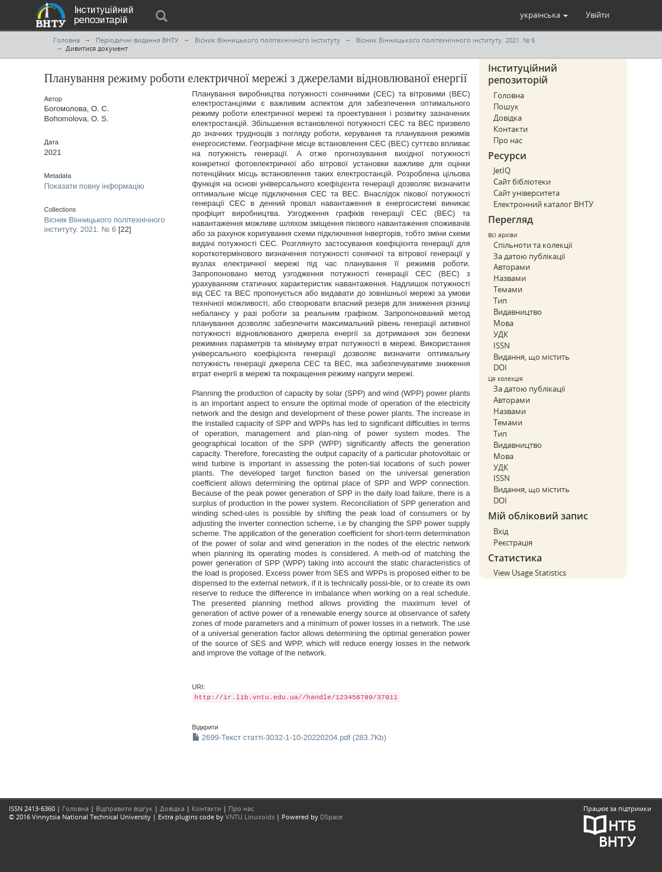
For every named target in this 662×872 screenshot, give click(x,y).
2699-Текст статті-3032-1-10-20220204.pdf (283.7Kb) (289, 737)
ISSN (501, 345)
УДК (500, 334)
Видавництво (517, 311)
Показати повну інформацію (94, 186)
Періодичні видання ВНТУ (137, 39)
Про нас (507, 140)
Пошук (506, 106)
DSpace (331, 816)
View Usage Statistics (529, 572)
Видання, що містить (531, 356)
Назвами (509, 278)
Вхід (500, 531)
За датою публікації (529, 256)
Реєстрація (512, 542)
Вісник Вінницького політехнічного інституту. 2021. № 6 (445, 39)
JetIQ (502, 170)
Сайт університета (526, 193)
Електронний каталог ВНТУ (543, 204)
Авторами (511, 266)
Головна (66, 39)
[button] (544, 15)
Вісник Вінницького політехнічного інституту (267, 39)
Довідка (507, 117)
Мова (503, 323)
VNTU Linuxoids (250, 816)
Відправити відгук (124, 808)
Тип (500, 300)
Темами (507, 289)
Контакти (510, 129)
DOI (500, 367)
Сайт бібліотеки (522, 181)
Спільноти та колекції (532, 245)
